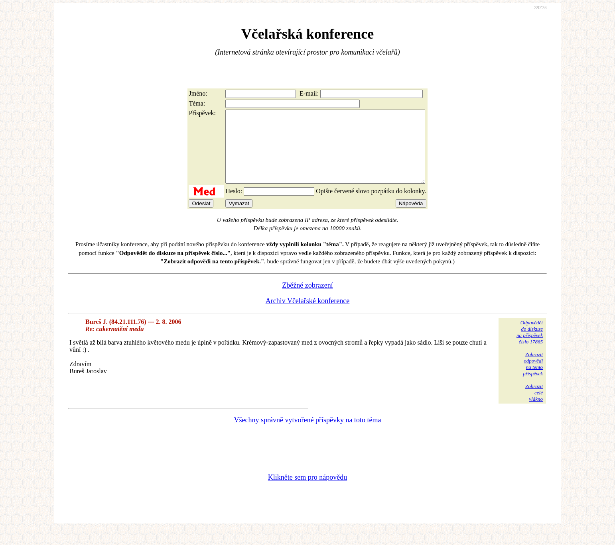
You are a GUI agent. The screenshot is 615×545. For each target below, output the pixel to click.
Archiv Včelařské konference (308, 315)
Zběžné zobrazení (307, 300)
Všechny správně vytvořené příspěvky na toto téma (307, 434)
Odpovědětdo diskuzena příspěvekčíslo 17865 (529, 346)
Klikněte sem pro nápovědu (307, 492)
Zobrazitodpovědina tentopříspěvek (533, 378)
